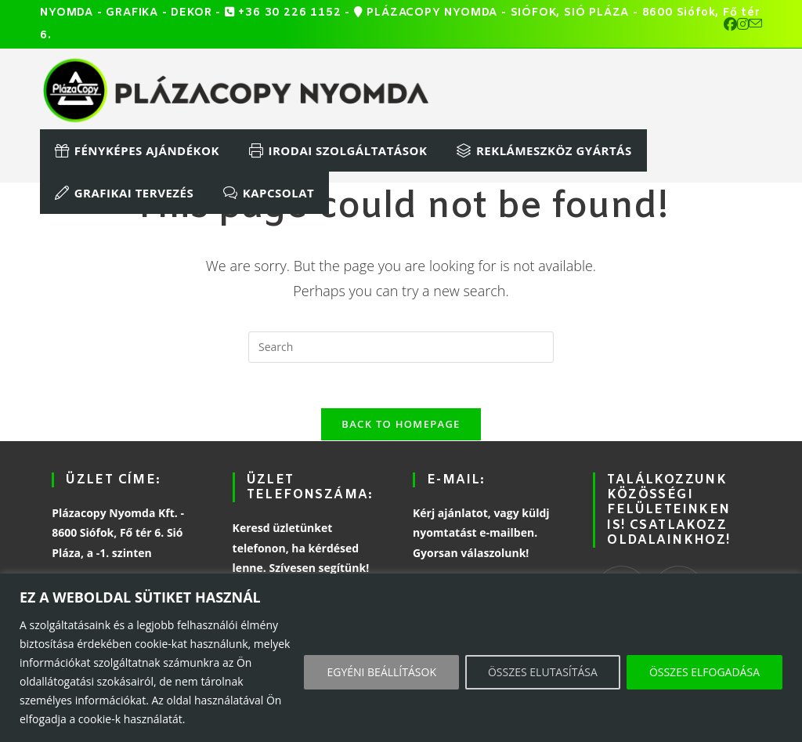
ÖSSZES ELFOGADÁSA (704, 671)
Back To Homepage (400, 426)
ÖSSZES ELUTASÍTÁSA (543, 671)
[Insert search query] (401, 347)
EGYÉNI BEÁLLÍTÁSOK (381, 671)
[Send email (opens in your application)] (755, 24)
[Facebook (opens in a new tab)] (730, 24)
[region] (401, 658)
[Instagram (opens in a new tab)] (743, 24)
